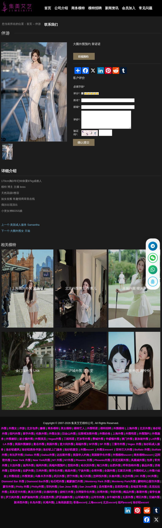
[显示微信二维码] (152, 257)
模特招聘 (95, 8)
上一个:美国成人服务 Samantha (20, 224)
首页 (47, 8)
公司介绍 (61, 8)
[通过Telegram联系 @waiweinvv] (152, 245)
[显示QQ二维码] (152, 282)
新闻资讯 (112, 8)
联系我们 (51, 24)
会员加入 (128, 8)
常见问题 (145, 8)
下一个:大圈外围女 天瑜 (15, 230)
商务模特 (78, 8)
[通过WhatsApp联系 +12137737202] (152, 270)
